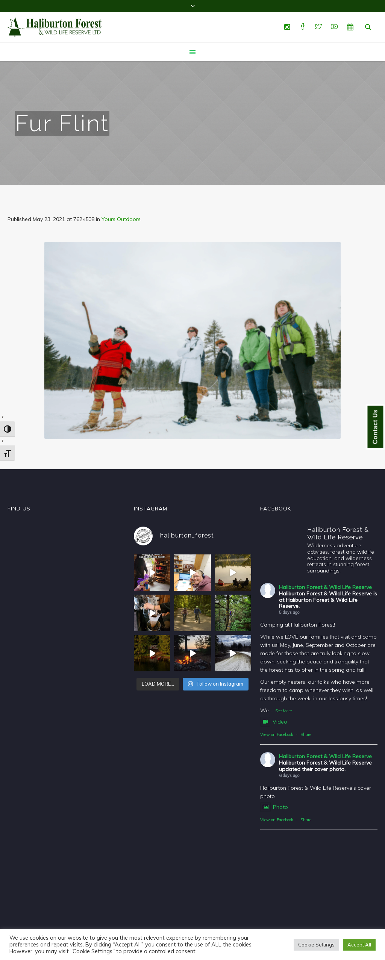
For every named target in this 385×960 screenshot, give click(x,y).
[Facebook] (303, 27)
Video (273, 721)
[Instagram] (287, 27)
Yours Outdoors (121, 219)
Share (305, 734)
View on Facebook (276, 734)
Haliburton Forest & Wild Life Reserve (325, 587)
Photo (274, 807)
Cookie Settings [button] (316, 945)
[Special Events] (350, 27)
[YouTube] (334, 27)
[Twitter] (318, 27)
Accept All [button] (359, 945)
